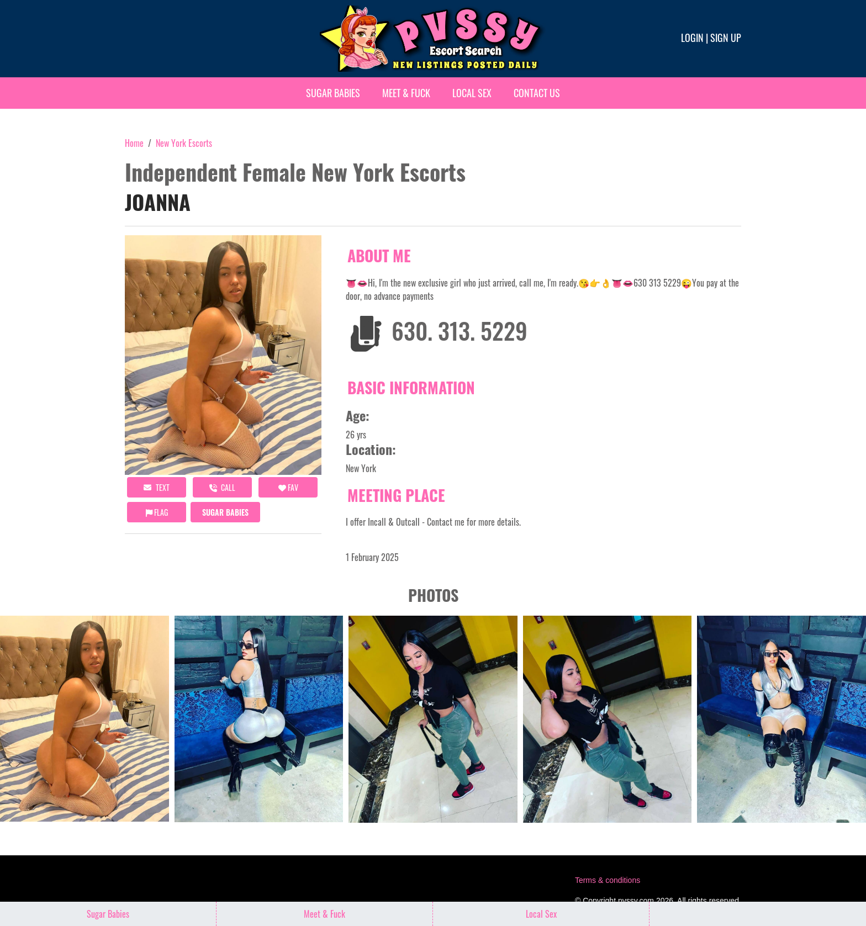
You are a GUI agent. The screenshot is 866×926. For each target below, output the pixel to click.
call (222, 487)
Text (157, 487)
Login (692, 37)
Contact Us (537, 93)
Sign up (725, 37)
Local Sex (472, 93)
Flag (157, 512)
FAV (288, 487)
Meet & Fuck (406, 93)
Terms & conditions (607, 880)
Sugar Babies (333, 93)
